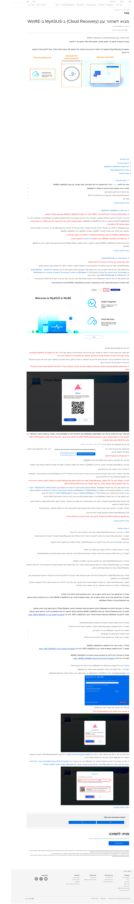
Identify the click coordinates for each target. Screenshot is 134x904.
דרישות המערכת (112, 163)
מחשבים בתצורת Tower (112, 888)
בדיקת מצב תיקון (98, 880)
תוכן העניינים (113, 159)
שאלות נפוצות (107, 10)
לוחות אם (116, 882)
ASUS (117, 10)
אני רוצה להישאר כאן (57, 454)
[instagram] (25, 879)
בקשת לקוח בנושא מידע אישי (62, 884)
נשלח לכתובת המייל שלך (107, 30)
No (95, 822)
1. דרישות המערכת (111, 180)
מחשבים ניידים (115, 878)
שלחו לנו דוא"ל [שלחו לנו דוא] (65, 880)
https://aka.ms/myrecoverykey (67, 754)
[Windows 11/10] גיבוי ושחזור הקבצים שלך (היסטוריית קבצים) (58, 272)
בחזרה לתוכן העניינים (110, 203)
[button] (23, 1)
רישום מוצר (82, 878)
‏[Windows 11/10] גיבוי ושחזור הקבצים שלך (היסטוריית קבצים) (55, 490)
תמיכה (113, 10)
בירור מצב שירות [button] (98, 875)
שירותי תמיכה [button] (82, 875)
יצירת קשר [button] (66, 875)
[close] (92, 446)
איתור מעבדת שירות (97, 882)
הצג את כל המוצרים (113, 890)
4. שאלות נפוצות (112, 528)
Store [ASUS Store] (109, 5)
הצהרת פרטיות (84, 899)
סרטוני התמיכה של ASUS (79, 880)
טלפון (117, 880)
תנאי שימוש (92, 899)
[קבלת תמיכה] (108, 844)
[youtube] (35, 879)
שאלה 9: (115, 666)
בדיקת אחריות (98, 878)
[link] (117, 5)
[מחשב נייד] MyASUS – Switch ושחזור (33, 270)
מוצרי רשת (115, 884)
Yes (108, 822)
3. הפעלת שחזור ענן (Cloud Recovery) (104, 258)
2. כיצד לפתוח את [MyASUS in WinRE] (104, 210)
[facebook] (30, 879)
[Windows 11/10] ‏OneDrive (78, 493)
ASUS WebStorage (96, 275)
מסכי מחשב (115, 886)
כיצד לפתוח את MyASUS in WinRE (105, 166)
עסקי (17, 1)
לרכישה (22, 5)
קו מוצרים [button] (116, 875)
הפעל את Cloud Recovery (108, 170)
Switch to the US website (75, 454)
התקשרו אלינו (65, 878)
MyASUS (66, 882)
